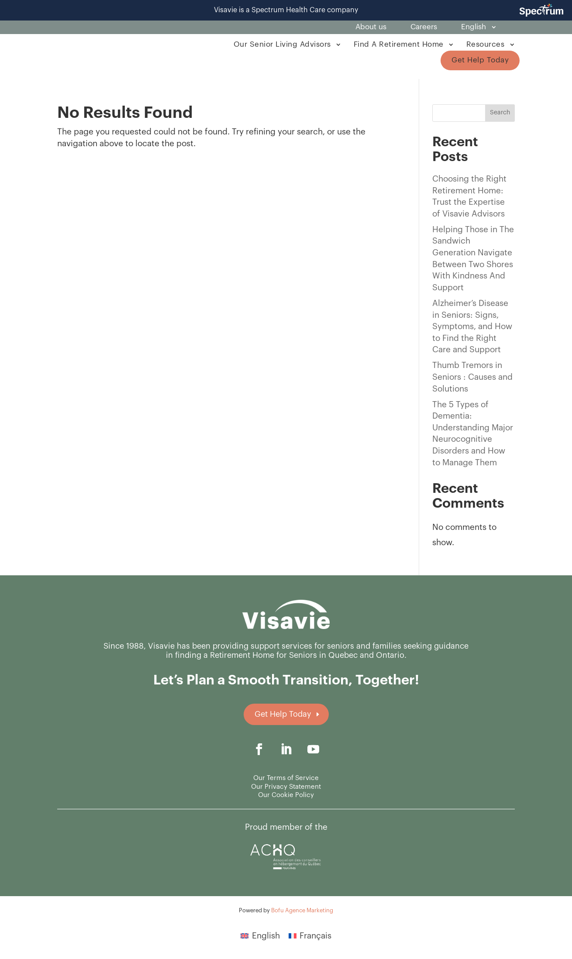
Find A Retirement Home (399, 44)
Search (500, 113)
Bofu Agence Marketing (302, 910)
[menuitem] (478, 29)
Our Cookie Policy (286, 795)
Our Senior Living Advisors (282, 44)
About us (370, 27)
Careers (423, 27)
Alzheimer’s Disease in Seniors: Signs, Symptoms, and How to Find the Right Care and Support (472, 326)
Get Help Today (480, 60)
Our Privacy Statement (286, 787)
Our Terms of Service (286, 778)
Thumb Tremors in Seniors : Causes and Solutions (472, 376)
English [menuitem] (266, 936)
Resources (485, 44)
